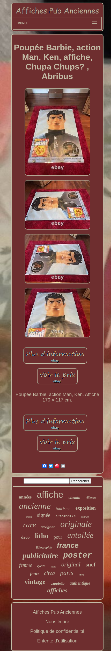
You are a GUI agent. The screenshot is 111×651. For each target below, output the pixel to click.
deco (25, 537)
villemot (91, 498)
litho (42, 536)
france (68, 545)
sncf (90, 564)
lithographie (44, 547)
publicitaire (40, 555)
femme (25, 565)
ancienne (35, 506)
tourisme (63, 508)
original (70, 564)
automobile (65, 516)
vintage (35, 581)
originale (76, 524)
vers (82, 574)
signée (43, 515)
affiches (57, 590)
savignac (48, 527)
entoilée (80, 535)
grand (29, 516)
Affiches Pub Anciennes (57, 612)
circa (49, 573)
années (25, 497)
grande (85, 516)
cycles (41, 566)
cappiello (58, 583)
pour (58, 537)
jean (34, 573)
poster (77, 555)
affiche (50, 494)
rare (29, 524)
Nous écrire (57, 621)
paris (66, 572)
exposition (86, 508)
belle (53, 566)
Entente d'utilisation (57, 640)
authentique (80, 583)
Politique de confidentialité (57, 631)
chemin (74, 497)
